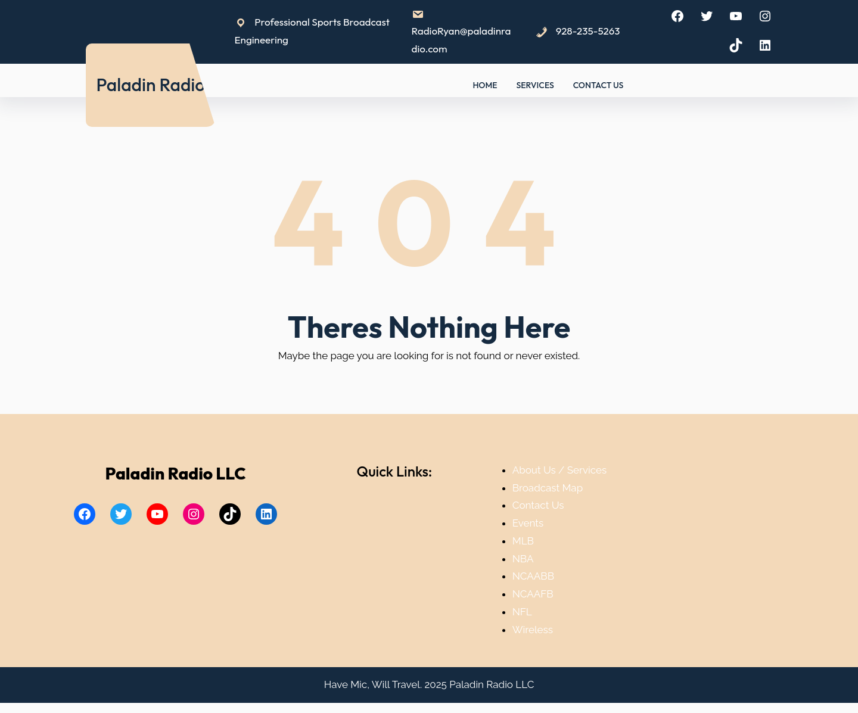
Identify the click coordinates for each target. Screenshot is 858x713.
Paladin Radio (150, 84)
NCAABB (533, 576)
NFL (522, 612)
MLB (523, 541)
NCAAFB (533, 594)
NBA (523, 559)
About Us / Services (559, 470)
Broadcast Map (547, 488)
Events (527, 523)
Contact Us (538, 505)
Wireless (532, 630)
